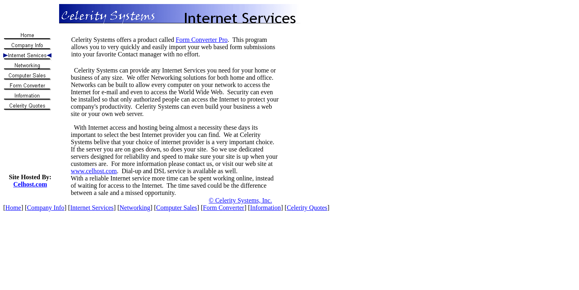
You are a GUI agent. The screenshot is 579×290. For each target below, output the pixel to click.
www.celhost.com (94, 171)
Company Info (45, 207)
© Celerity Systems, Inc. (240, 200)
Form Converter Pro (202, 39)
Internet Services (92, 207)
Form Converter (223, 207)
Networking (134, 207)
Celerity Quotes (307, 207)
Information (265, 207)
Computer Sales (176, 207)
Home (13, 207)
